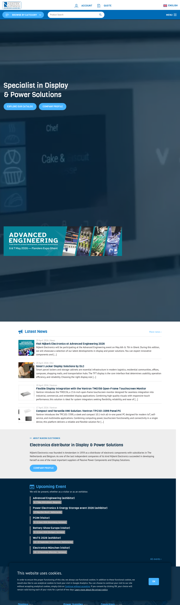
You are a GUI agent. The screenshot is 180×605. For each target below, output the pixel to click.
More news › (155, 332)
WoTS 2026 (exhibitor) (47, 543)
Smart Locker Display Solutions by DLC (64, 368)
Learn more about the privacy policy (91, 589)
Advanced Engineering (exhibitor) (54, 503)
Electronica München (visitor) (51, 553)
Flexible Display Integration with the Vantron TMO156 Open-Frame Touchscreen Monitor (94, 392)
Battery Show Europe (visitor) (51, 533)
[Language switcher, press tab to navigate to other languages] (170, 6)
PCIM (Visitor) (41, 523)
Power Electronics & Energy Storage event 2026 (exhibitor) (70, 513)
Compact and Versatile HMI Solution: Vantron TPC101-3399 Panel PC (82, 416)
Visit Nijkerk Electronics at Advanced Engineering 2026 (74, 344)
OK (153, 581)
